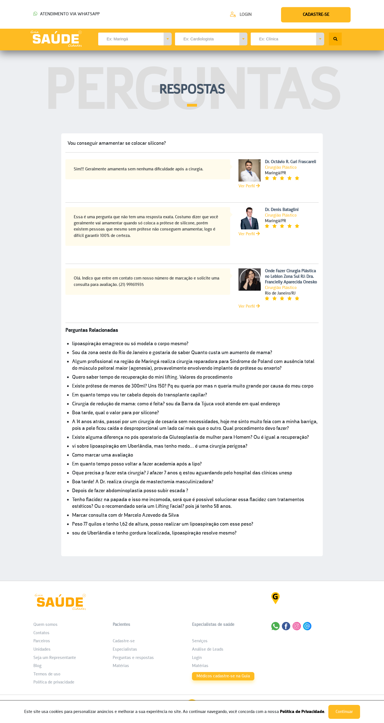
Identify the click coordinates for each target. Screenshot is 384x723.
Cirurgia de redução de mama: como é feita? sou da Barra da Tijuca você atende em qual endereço (176, 404)
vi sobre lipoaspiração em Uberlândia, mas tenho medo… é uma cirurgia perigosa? (159, 446)
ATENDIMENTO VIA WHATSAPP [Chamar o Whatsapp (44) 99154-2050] (66, 14)
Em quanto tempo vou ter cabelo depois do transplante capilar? (139, 395)
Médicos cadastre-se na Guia (223, 676)
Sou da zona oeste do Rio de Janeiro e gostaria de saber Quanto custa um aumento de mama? (172, 353)
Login (246, 15)
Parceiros (41, 641)
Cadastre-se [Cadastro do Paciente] (124, 641)
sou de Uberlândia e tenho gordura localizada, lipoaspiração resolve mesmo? (154, 533)
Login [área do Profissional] (197, 658)
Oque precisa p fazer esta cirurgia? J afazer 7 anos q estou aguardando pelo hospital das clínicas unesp (182, 473)
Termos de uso (46, 674)
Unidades (42, 649)
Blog (37, 666)
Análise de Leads (207, 649)
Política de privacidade (53, 682)
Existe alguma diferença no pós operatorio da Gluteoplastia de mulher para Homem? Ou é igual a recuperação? (190, 437)
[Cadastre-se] (240, 14)
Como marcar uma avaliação (102, 455)
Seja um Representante (54, 658)
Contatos (41, 633)
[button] (168, 39)
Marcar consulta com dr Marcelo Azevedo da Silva (125, 515)
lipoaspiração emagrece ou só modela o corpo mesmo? (130, 344)
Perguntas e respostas (133, 658)
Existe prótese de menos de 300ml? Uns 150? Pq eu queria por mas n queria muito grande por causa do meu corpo (192, 386)
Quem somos (45, 624)
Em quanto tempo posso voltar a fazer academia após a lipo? (137, 464)
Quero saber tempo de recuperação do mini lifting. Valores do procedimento (152, 377)
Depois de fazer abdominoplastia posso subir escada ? (130, 491)
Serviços (200, 641)
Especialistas (125, 649)
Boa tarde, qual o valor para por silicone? (115, 413)
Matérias (121, 666)
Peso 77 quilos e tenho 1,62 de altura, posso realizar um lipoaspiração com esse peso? (162, 524)
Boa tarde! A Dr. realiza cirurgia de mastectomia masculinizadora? (142, 482)
